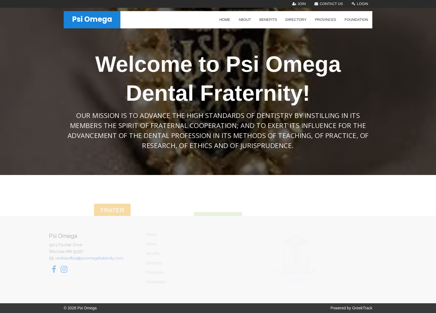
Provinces (325, 20)
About (245, 20)
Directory (295, 20)
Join (299, 4)
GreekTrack (362, 308)
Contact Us (328, 4)
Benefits (268, 20)
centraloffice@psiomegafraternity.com (80, 258)
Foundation (356, 20)
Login (359, 4)
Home (224, 20)
